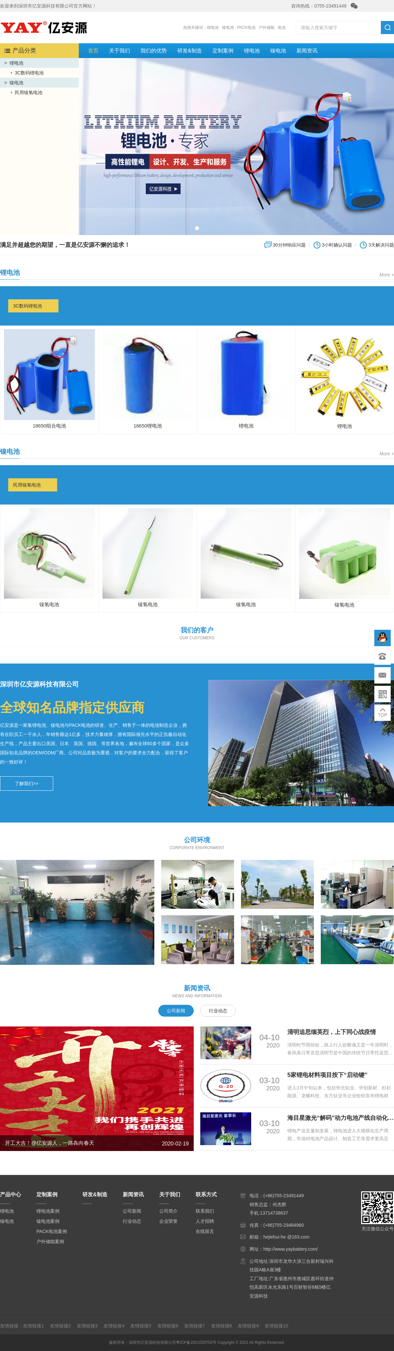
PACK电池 (246, 27)
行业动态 (218, 1010)
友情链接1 (33, 1325)
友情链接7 (194, 1325)
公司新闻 (176, 1010)
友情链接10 (276, 1325)
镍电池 (228, 27)
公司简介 (168, 1211)
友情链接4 (113, 1325)
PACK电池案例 (51, 1231)
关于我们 (119, 50)
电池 (282, 27)
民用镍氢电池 (28, 92)
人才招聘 (205, 1221)
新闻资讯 (306, 50)
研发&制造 (189, 50)
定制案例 (222, 50)
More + (387, 274)
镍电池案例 (47, 1221)
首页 (93, 50)
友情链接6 (167, 1325)
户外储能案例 (50, 1241)
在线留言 (205, 1231)
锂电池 (213, 27)
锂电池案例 (47, 1211)
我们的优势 (154, 50)
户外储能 (266, 27)
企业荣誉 (168, 1221)
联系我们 (205, 1211)
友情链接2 (60, 1325)
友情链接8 (221, 1325)
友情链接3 (87, 1325)
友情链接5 (140, 1325)
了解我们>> (26, 783)
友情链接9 (248, 1325)
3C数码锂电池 (29, 72)
